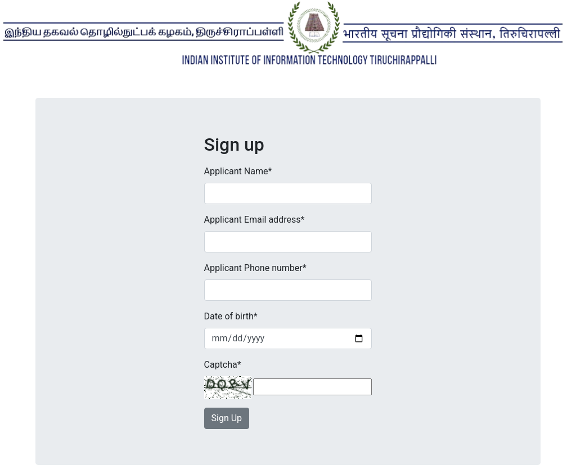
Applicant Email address (254, 219)
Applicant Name (238, 171)
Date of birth (231, 316)
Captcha (222, 364)
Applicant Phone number (255, 268)
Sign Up (227, 418)
